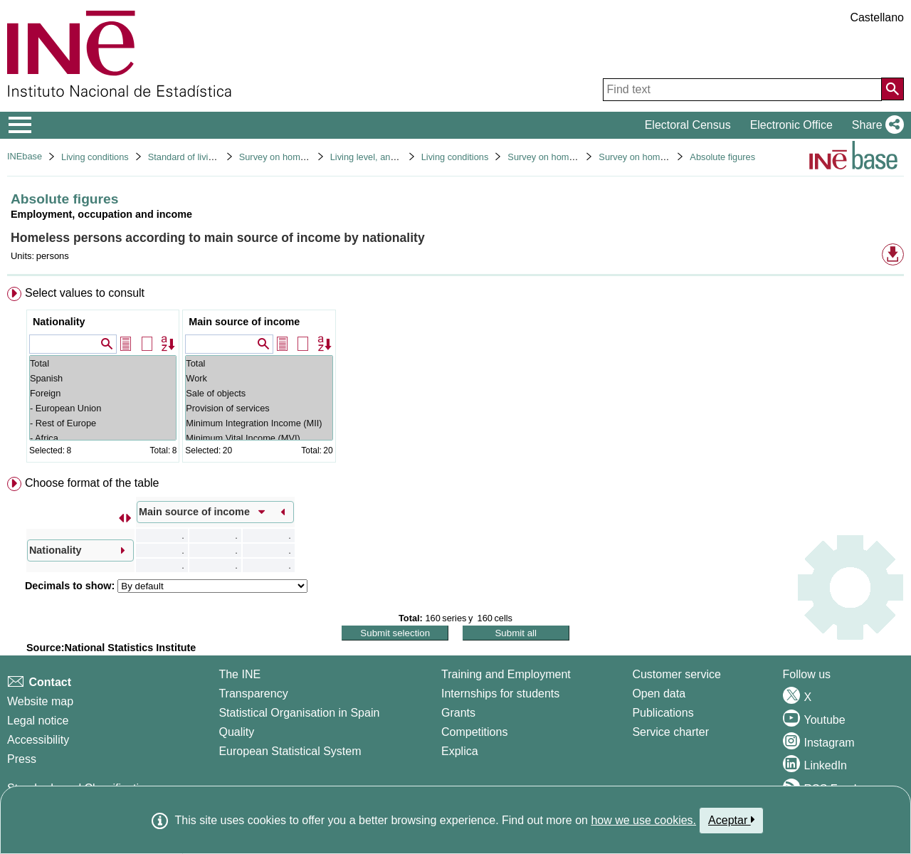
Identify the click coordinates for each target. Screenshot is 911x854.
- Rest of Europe (103, 423)
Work (259, 378)
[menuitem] (455, 377)
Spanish (103, 378)
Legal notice (37, 721)
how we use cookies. (643, 820)
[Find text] (742, 89)
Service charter (670, 732)
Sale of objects (259, 393)
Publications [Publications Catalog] (662, 713)
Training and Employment (506, 674)
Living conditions (95, 157)
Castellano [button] (877, 17)
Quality (236, 732)
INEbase (24, 156)
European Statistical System (289, 751)
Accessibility (38, 740)
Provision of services (259, 408)
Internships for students (500, 693)
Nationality (59, 321)
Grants (458, 713)
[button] (875, 125)
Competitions (474, 732)
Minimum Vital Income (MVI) (259, 438)
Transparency (253, 693)
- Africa (103, 438)
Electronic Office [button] (791, 125)
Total (103, 363)
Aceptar (731, 819)
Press (21, 759)
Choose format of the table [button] (92, 483)
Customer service (676, 674)
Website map (40, 701)
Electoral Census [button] (688, 125)
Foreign (103, 393)
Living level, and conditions (384, 157)
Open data (658, 693)
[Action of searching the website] (892, 89)
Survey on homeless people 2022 (666, 157)
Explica (459, 751)
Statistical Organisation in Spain (298, 713)
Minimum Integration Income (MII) (259, 423)
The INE (239, 674)
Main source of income (244, 321)
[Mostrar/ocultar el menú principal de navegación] (20, 125)
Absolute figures (722, 157)
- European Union (103, 408)
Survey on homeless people (295, 157)
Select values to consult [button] (84, 293)
